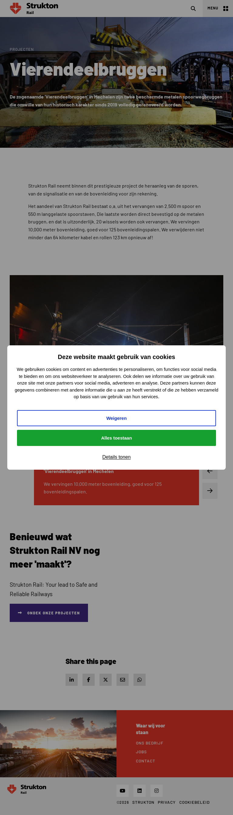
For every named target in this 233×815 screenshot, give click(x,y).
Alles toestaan (116, 437)
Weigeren (116, 418)
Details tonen (116, 457)
